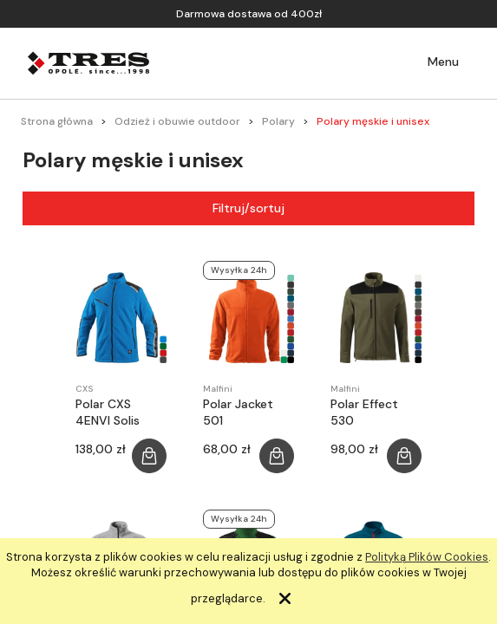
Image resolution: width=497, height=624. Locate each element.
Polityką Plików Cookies (426, 556)
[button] (431, 62)
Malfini (217, 388)
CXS (84, 388)
